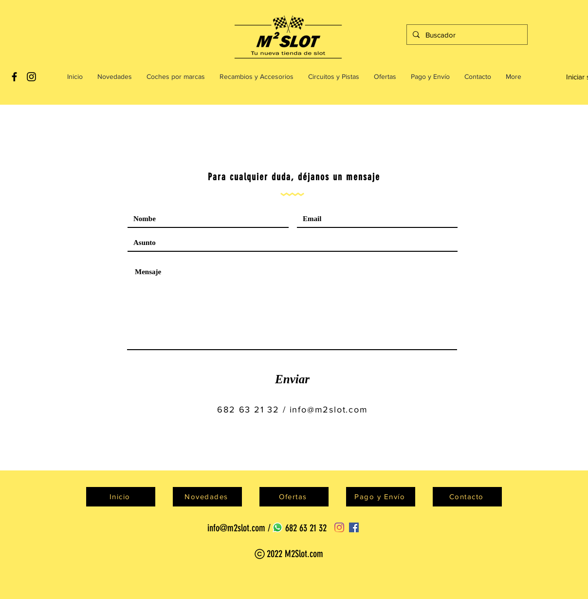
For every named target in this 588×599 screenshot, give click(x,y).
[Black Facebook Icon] (14, 77)
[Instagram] (339, 527)
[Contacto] (467, 496)
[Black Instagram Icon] (31, 77)
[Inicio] (120, 496)
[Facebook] (354, 527)
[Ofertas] (294, 496)
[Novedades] (207, 496)
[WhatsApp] (277, 527)
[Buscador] (466, 34)
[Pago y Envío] (380, 496)
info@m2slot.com (329, 409)
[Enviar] (292, 379)
